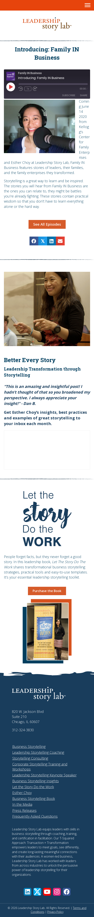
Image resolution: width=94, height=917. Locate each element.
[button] (27, 892)
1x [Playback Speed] (28, 88)
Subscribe (68, 95)
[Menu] (87, 5)
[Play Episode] (10, 87)
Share (83, 95)
